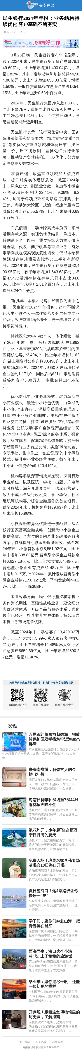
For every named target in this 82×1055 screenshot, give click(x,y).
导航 (5, 5)
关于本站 (24, 1042)
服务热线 (41, 1042)
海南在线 (46, 5)
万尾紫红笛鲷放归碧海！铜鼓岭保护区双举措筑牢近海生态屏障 (54, 739)
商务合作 (57, 1042)
